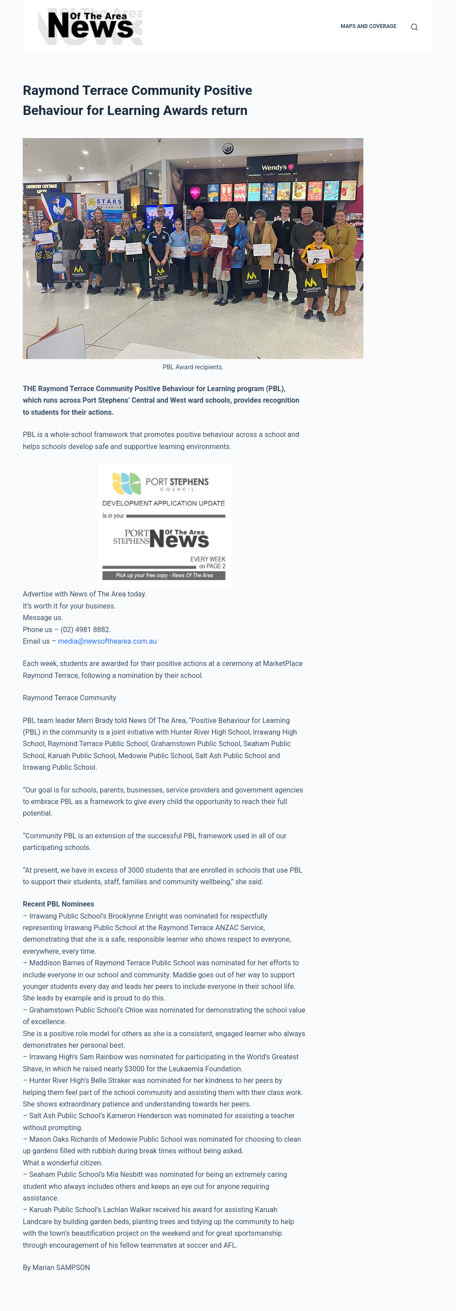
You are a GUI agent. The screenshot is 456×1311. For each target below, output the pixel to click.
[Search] (414, 27)
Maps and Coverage (368, 26)
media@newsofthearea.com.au (107, 641)
